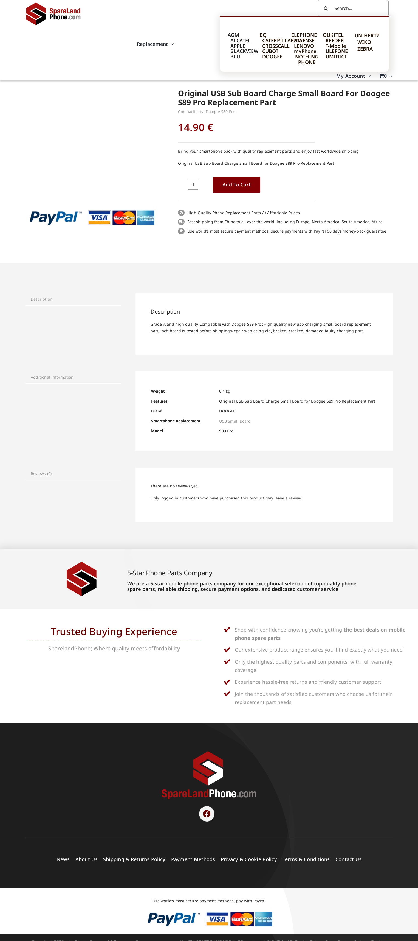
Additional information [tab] (52, 377)
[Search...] (353, 8)
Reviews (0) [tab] (41, 473)
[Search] (326, 8)
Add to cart (236, 184)
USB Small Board (235, 421)
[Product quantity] (193, 185)
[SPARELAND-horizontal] (209, 752)
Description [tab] (41, 299)
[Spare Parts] (55, 3)
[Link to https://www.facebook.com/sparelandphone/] (206, 814)
